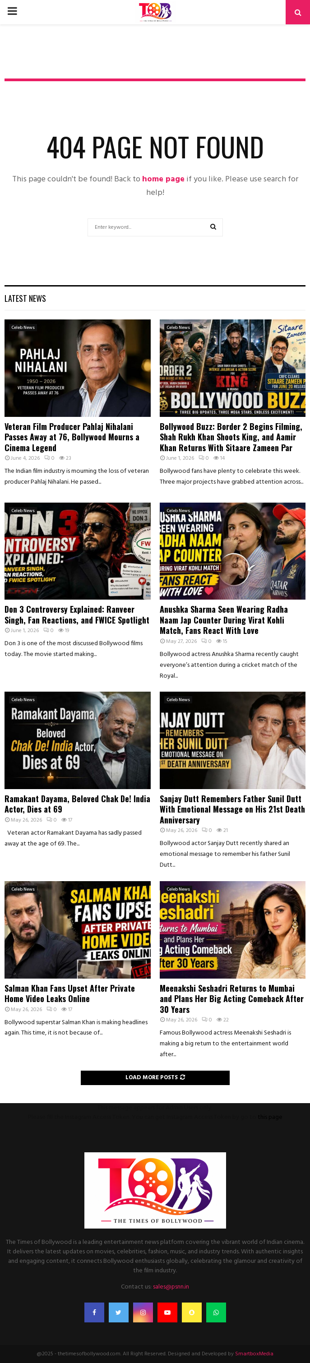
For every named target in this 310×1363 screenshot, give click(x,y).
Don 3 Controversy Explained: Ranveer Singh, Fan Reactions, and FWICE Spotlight (77, 614)
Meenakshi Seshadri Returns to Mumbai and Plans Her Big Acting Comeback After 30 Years (232, 998)
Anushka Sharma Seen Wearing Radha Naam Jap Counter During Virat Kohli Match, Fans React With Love (224, 619)
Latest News (25, 298)
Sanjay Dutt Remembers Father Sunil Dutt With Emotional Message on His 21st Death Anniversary (232, 809)
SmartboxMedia (254, 1353)
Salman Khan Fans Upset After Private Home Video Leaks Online (70, 993)
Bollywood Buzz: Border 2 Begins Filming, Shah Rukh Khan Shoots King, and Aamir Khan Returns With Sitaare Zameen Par (231, 436)
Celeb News (23, 327)
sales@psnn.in (171, 1287)
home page (163, 179)
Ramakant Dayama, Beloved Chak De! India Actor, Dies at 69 (77, 804)
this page (270, 1117)
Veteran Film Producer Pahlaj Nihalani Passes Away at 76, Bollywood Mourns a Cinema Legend (72, 436)
